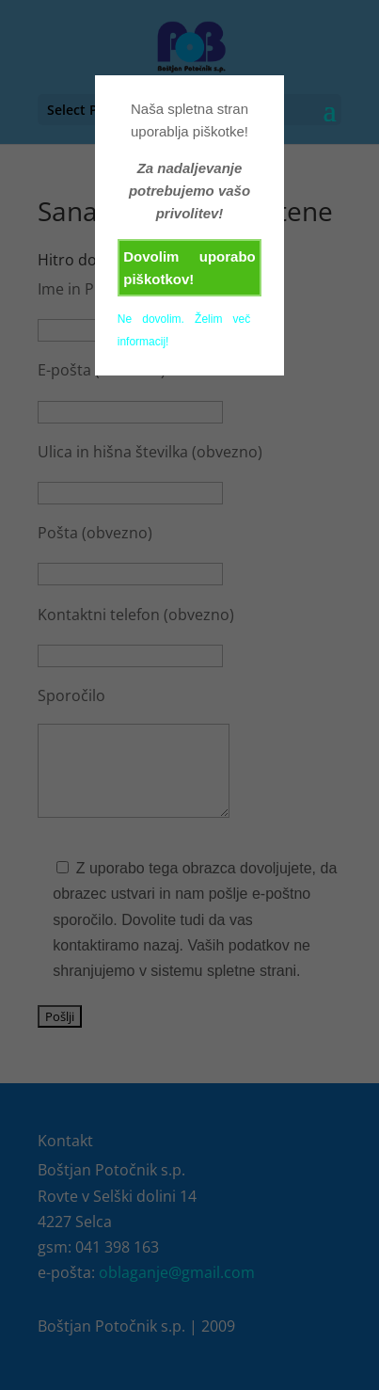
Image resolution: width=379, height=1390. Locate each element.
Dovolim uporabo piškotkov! (189, 267)
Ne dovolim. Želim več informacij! (184, 330)
